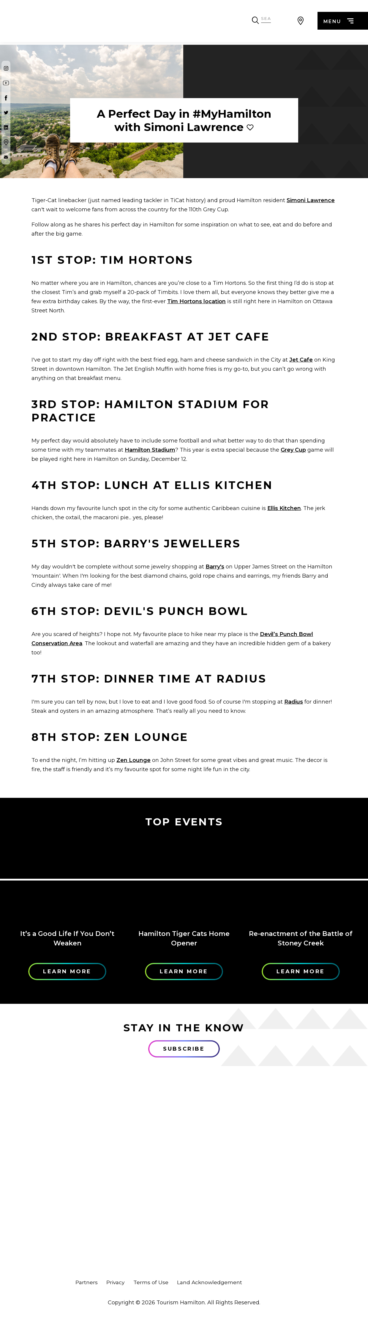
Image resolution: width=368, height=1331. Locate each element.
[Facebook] (5, 97)
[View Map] (301, 22)
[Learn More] (67, 879)
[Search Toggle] (285, 22)
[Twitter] (5, 112)
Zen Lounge (133, 760)
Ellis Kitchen (284, 508)
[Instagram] (5, 68)
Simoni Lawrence (311, 200)
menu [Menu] (337, 23)
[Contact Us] (5, 157)
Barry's (215, 566)
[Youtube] (5, 83)
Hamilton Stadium (150, 450)
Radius (293, 702)
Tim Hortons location (196, 301)
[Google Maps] (5, 142)
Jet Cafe (301, 360)
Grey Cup (293, 450)
